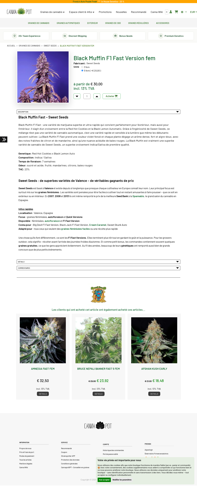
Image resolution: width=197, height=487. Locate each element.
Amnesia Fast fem (43, 370)
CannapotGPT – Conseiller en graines (75, 469)
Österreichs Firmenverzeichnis (156, 455)
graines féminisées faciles (75, 230)
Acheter (112, 97)
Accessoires (162, 22)
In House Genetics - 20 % (112, 1)
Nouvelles (121, 11)
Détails (98, 263)
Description (98, 113)
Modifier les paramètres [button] (122, 480)
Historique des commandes (113, 452)
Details (43, 395)
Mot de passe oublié (110, 455)
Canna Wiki (157, 11)
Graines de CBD (113, 22)
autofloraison (52, 222)
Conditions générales (69, 465)
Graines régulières (138, 22)
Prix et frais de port (26, 453)
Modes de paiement (26, 457)
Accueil (11, 47)
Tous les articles (25, 461)
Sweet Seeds (50, 47)
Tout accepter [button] (104, 480)
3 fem (87, 68)
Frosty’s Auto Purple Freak (85, 1)
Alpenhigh (149, 451)
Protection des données (70, 461)
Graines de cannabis (38, 22)
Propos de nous (25, 450)
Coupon (64, 453)
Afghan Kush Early (154, 370)
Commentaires (98, 269)
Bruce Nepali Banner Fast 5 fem (98, 370)
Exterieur (92, 22)
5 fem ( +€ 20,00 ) (92, 72)
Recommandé (138, 11)
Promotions (105, 11)
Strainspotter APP (68, 457)
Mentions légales (25, 465)
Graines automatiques (68, 22)
